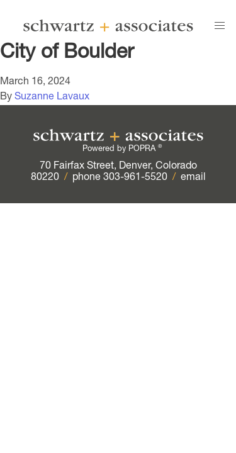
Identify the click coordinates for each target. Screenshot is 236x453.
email (193, 178)
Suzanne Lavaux (51, 97)
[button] (219, 25)
